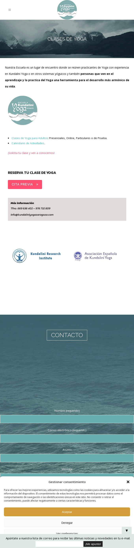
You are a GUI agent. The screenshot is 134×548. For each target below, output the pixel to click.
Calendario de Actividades (28, 143)
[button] (128, 482)
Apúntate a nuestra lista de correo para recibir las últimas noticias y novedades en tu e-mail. (68, 538)
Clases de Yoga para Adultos (30, 138)
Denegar (67, 522)
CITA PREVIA (25, 184)
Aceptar (67, 512)
